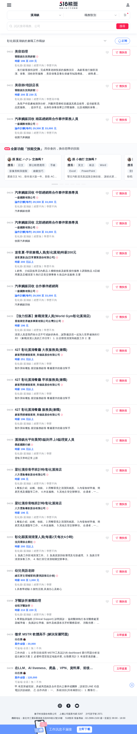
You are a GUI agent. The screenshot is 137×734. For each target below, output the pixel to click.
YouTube (77, 706)
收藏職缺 (107, 52)
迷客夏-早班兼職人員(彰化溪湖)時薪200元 (45, 252)
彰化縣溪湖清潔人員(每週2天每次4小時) (44, 537)
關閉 (132, 685)
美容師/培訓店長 (27, 85)
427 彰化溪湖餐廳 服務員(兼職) (38, 409)
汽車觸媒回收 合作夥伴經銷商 (37, 286)
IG (60, 706)
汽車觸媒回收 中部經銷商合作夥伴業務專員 (46, 192)
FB (68, 706)
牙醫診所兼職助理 (28, 600)
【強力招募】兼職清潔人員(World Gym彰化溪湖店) (53, 316)
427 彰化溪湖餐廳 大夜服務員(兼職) (41, 350)
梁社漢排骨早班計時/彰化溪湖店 (38, 469)
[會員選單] (128, 5)
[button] (55, 184)
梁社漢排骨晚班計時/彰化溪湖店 (38, 503)
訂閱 (124, 40)
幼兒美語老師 (24, 570)
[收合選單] (105, 40)
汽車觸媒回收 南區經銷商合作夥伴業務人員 (46, 119)
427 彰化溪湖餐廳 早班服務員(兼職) (41, 380)
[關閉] (100, 729)
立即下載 (84, 729)
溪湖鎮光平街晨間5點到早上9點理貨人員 (44, 439)
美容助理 (21, 51)
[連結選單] (9, 5)
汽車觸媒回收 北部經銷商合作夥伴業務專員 (46, 222)
